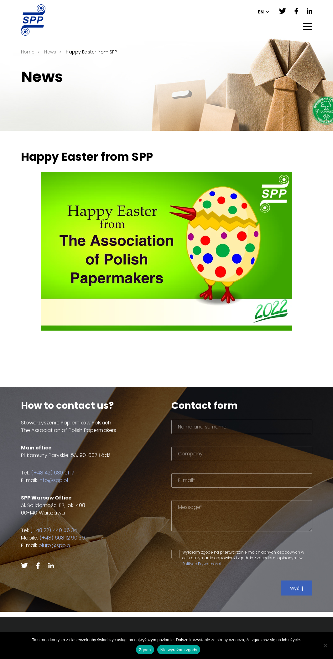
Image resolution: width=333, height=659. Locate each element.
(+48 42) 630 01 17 (48, 472)
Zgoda (145, 649)
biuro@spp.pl (50, 545)
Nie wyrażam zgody (178, 649)
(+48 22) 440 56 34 (49, 530)
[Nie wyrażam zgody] (325, 645)
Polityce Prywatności (214, 563)
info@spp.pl (49, 480)
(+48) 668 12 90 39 (58, 537)
